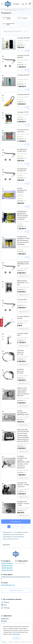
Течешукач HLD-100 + (23, 76)
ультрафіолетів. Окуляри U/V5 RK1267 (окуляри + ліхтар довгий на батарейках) (23, 215)
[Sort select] (13, 31)
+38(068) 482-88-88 (7, 565)
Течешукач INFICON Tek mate (23, 317)
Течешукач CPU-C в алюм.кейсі (23, 130)
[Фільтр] (1, 323)
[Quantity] (22, 50)
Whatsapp (5, 608)
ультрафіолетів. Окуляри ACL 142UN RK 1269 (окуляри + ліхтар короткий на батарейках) (23, 240)
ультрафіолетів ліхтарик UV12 (22, 150)
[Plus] (25, 50)
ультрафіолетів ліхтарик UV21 (22, 169)
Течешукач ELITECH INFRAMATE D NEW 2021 (23, 263)
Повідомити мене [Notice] (23, 276)
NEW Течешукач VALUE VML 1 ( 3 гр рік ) (22, 282)
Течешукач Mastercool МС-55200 (20, 371)
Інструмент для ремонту (10, 9)
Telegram (5, 602)
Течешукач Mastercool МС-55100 (20, 352)
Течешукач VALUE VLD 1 (22, 334)
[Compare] (2, 44)
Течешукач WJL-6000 (23, 38)
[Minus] (18, 50)
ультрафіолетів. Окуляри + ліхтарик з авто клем (23, 484)
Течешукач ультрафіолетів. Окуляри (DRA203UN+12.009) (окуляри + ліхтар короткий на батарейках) (23, 461)
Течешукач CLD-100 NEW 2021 (23, 56)
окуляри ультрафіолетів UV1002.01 (22, 190)
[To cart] (28, 50)
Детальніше (16, 634)
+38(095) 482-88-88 (7, 563)
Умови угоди (5, 618)
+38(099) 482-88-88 (7, 568)
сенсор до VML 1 (22, 299)
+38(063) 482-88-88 (7, 570)
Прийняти (16, 638)
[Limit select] (26, 31)
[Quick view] (2, 38)
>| (22, 526)
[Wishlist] (2, 41)
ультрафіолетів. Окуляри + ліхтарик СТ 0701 (23, 503)
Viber (4, 605)
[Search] (26, 4)
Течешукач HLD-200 (23, 94)
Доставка (4, 621)
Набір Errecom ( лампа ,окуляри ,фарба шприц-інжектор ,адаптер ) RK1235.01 (23, 391)
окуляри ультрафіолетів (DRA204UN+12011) (23, 412)
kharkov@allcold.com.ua (8, 585)
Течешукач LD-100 (22, 112)
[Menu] (2, 4)
